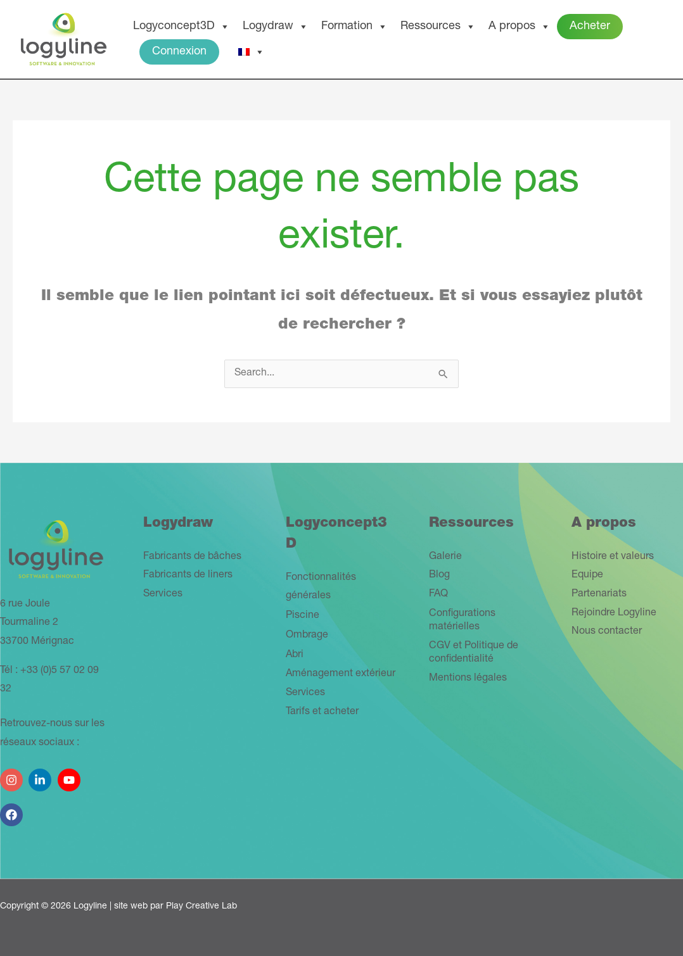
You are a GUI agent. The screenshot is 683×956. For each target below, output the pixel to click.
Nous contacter (606, 632)
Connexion (179, 52)
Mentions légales (468, 679)
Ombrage (307, 636)
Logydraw (276, 26)
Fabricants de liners (188, 575)
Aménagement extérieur (340, 674)
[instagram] (13, 775)
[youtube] (71, 775)
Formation (354, 26)
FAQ (438, 594)
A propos (519, 26)
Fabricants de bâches (192, 557)
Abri (294, 655)
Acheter (590, 26)
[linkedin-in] (41, 775)
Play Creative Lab (201, 906)
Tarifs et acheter (322, 712)
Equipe (587, 575)
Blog (439, 575)
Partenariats (599, 594)
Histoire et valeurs (612, 557)
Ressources (438, 26)
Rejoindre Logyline (613, 613)
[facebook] (13, 810)
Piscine (302, 616)
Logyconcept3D (181, 26)
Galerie (445, 557)
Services (162, 594)
